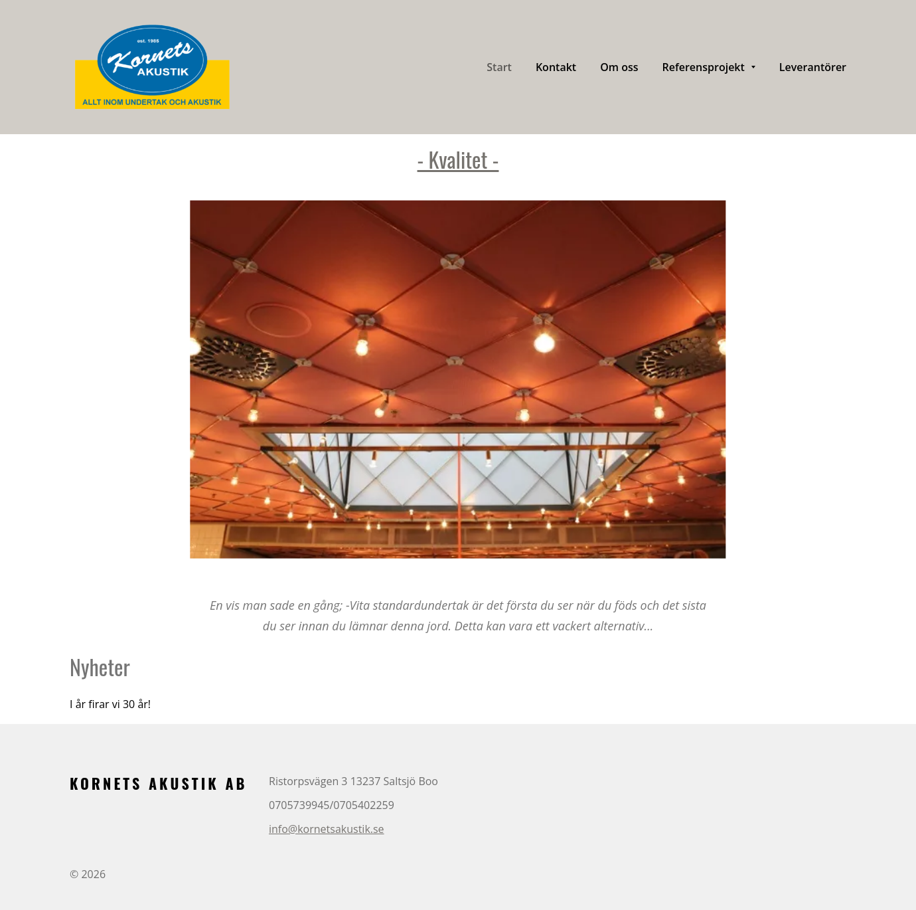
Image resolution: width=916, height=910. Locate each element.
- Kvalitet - (458, 159)
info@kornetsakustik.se (326, 829)
